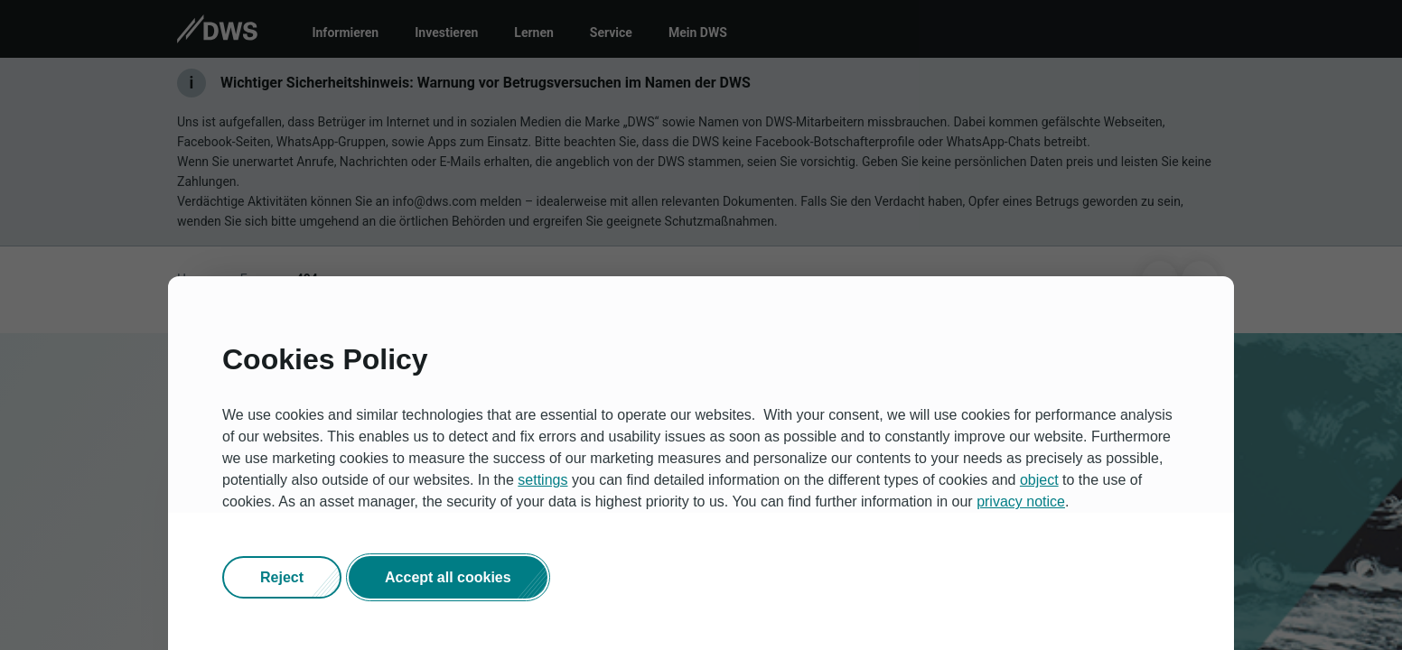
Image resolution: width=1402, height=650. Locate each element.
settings (542, 480)
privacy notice (1021, 501)
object (1039, 480)
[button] (281, 577)
